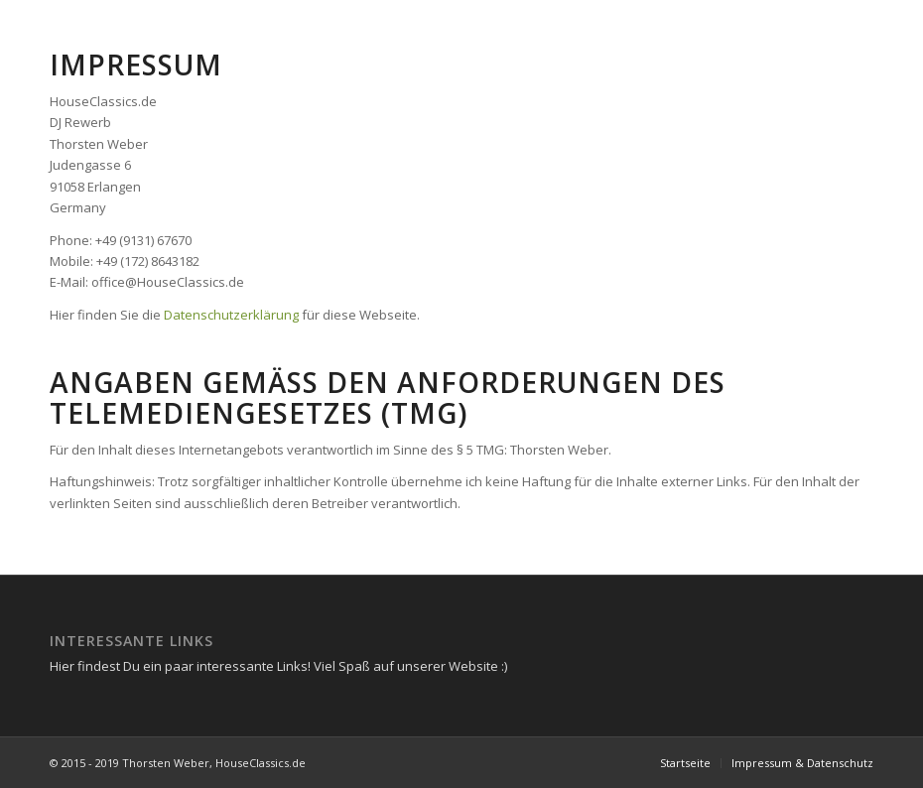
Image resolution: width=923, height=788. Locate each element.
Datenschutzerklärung (231, 315)
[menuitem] (685, 763)
